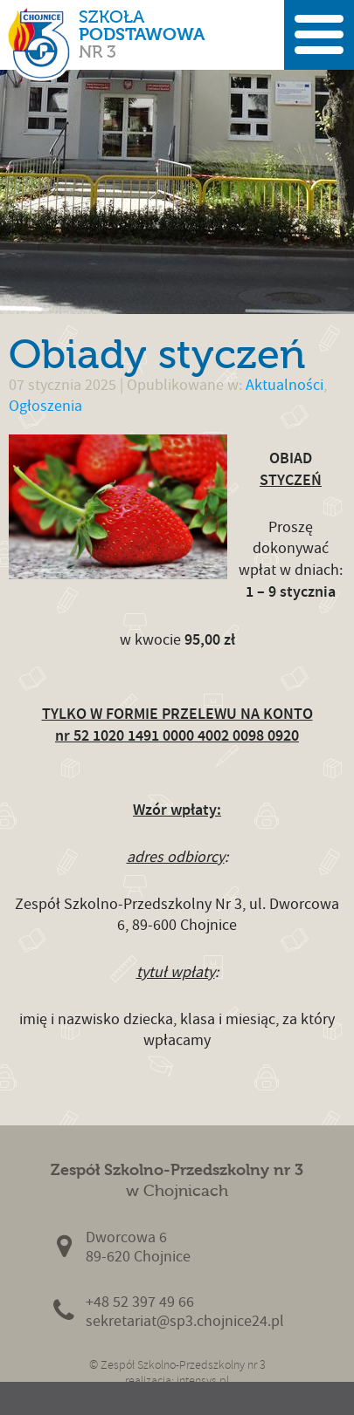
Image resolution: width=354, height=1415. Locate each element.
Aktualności (284, 385)
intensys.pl (203, 1380)
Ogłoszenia (45, 406)
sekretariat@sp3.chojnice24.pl (185, 1321)
